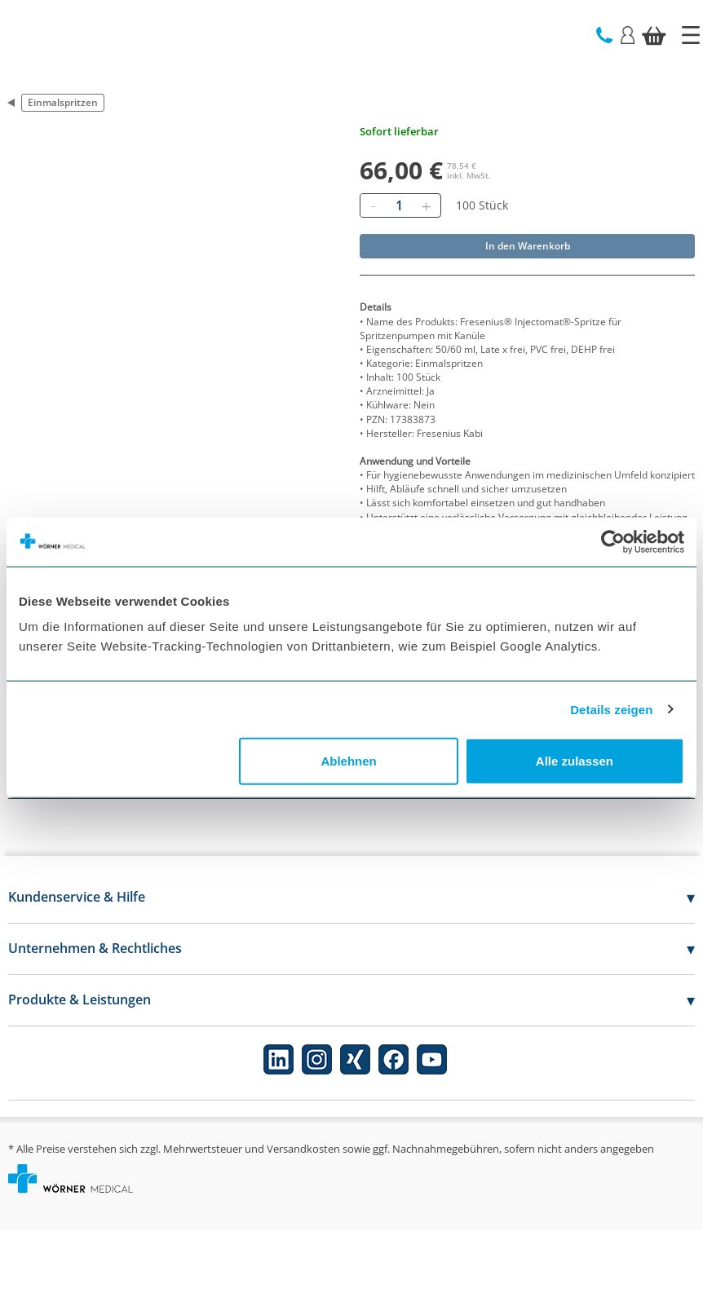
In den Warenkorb (527, 246)
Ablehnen (348, 761)
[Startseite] (691, 35)
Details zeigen (611, 709)
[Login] (627, 34)
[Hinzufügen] (425, 205)
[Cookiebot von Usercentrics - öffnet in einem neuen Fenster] (613, 541)
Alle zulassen (574, 761)
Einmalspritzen (63, 102)
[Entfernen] (372, 205)
